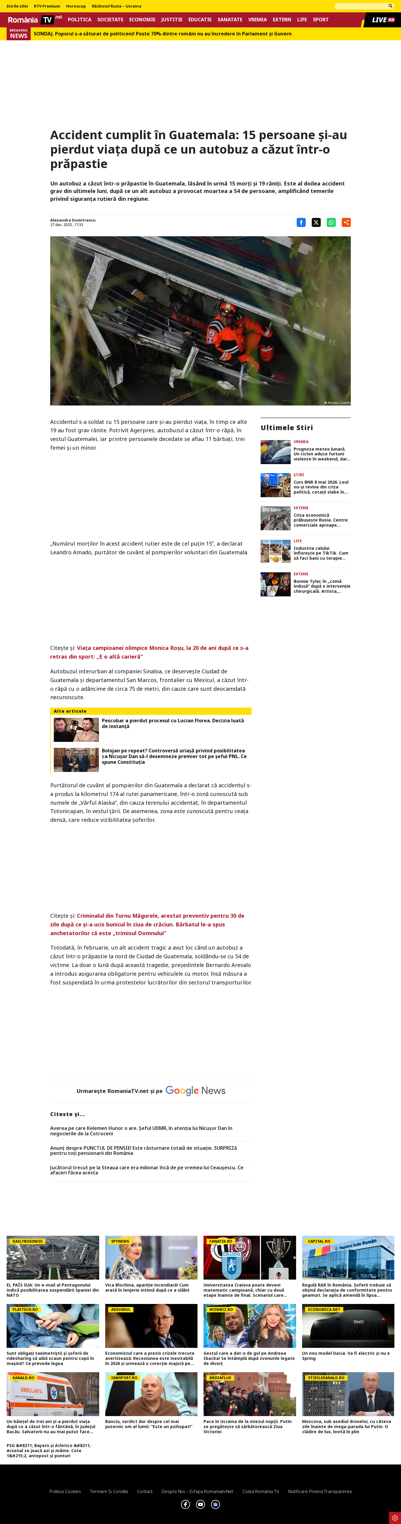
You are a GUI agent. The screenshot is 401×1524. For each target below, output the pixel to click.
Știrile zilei (17, 6)
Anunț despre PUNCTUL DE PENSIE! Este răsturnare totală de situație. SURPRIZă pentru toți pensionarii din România (143, 1151)
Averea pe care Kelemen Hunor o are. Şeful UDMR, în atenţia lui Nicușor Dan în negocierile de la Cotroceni (141, 1131)
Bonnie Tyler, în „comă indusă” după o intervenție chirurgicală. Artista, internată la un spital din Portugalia (322, 586)
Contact (145, 1491)
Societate (110, 20)
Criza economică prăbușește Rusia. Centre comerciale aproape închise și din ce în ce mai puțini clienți (321, 520)
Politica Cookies (65, 1491)
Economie (142, 20)
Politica (79, 20)
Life (302, 20)
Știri (299, 474)
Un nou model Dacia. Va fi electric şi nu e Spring (346, 1356)
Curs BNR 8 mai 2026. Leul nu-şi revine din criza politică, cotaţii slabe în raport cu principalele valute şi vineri (321, 487)
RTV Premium (47, 6)
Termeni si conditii (109, 1491)
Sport (321, 20)
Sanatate (230, 20)
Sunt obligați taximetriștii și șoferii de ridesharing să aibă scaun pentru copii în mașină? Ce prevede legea (50, 1358)
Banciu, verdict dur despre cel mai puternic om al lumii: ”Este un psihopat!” (148, 1424)
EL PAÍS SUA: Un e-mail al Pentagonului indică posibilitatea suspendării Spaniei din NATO (53, 1290)
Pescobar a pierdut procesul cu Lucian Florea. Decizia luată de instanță (173, 723)
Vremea (257, 20)
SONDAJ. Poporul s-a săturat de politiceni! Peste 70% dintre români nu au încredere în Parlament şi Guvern (163, 34)
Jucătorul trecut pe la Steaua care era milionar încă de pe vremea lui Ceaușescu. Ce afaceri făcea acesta (146, 1170)
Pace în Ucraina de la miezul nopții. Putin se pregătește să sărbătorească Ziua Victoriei (248, 1426)
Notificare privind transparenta (320, 1491)
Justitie (171, 20)
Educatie (200, 20)
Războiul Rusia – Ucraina (116, 6)
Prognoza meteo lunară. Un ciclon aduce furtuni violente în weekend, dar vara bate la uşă (320, 454)
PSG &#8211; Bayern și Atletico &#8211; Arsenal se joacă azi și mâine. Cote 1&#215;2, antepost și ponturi (49, 1450)
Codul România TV (260, 1491)
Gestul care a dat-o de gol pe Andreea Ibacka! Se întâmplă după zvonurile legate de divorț (249, 1358)
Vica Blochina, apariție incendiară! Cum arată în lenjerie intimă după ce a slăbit (147, 1288)
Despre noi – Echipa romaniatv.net (197, 1491)
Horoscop (76, 6)
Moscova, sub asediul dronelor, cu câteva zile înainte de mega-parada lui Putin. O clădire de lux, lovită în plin (346, 1426)
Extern (282, 20)
